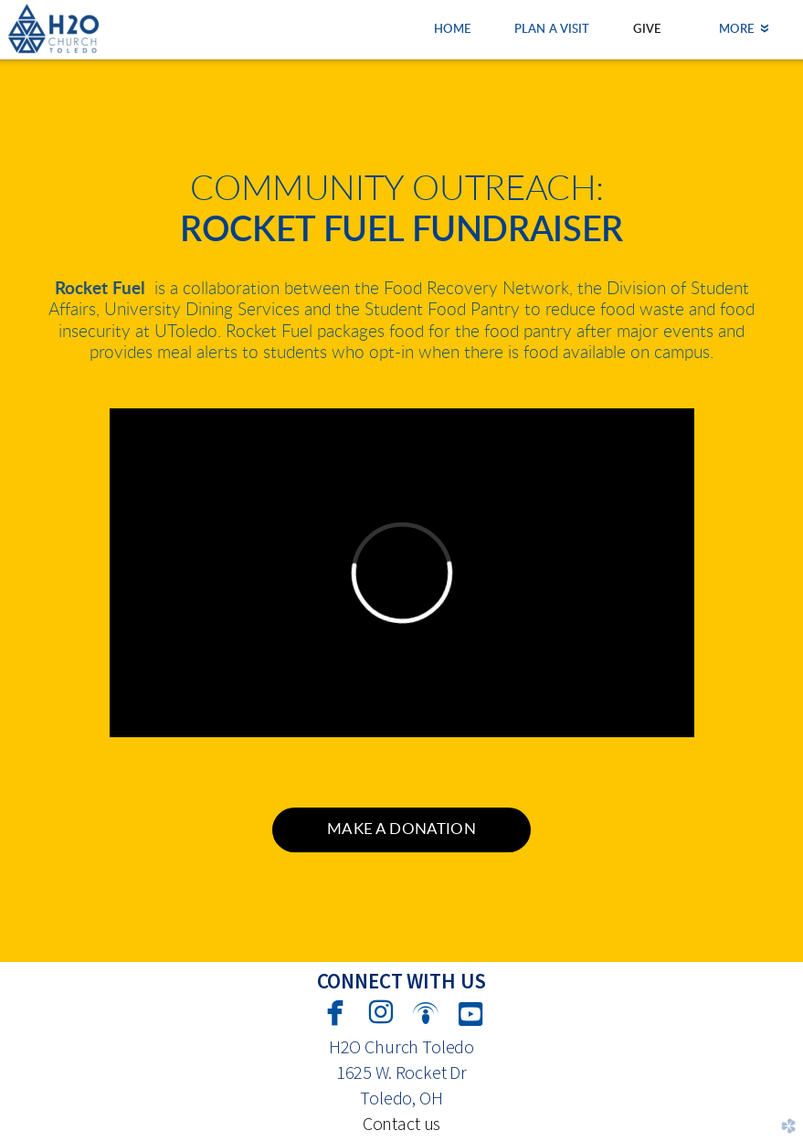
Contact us (401, 1123)
